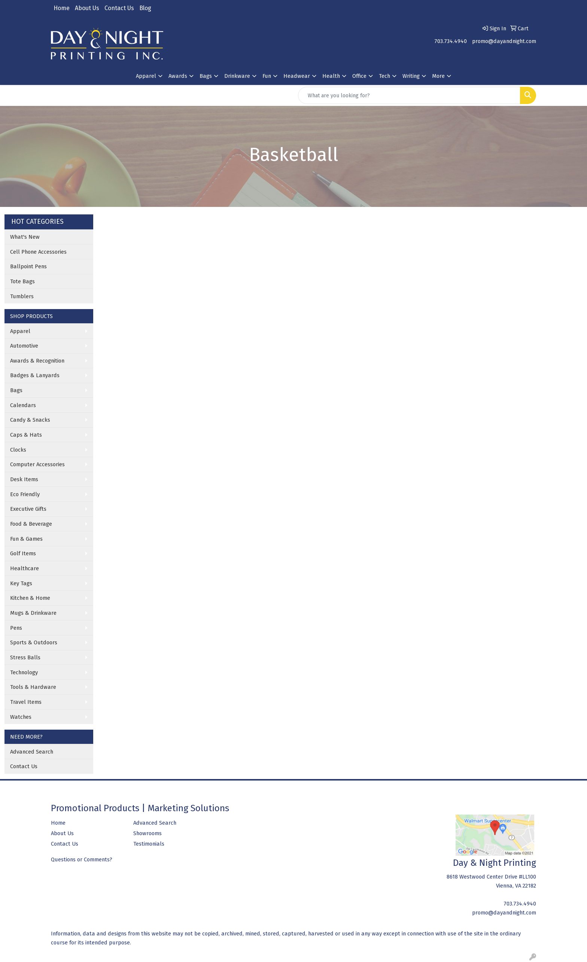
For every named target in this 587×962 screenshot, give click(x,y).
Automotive (24, 345)
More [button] (438, 76)
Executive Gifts (28, 509)
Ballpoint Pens (28, 266)
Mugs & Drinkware (33, 613)
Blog (145, 8)
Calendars (23, 405)
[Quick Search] (409, 95)
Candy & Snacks (30, 419)
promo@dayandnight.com (504, 41)
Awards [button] (177, 76)
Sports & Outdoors (33, 642)
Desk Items (24, 479)
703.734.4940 (450, 41)
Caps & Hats (26, 434)
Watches (20, 717)
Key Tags (21, 583)
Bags (16, 390)
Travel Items (26, 702)
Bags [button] (206, 76)
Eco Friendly (25, 494)
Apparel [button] (146, 76)
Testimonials (148, 843)
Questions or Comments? (81, 859)
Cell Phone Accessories (38, 251)
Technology (24, 672)
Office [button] (359, 76)
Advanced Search (31, 751)
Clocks (18, 449)
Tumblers (22, 296)
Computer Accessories (37, 464)
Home (62, 8)
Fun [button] (266, 76)
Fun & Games (26, 538)
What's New (25, 236)
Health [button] (331, 76)
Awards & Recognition (37, 360)
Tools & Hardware (33, 687)
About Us (87, 8)
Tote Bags (22, 281)
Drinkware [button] (237, 76)
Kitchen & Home (30, 598)
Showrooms (147, 833)
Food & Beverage (31, 523)
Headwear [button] (296, 76)
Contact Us (119, 8)
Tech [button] (384, 76)
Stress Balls (25, 657)
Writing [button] (411, 76)
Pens (16, 627)
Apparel (20, 331)
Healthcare (24, 568)
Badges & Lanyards (35, 375)
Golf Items (23, 553)
